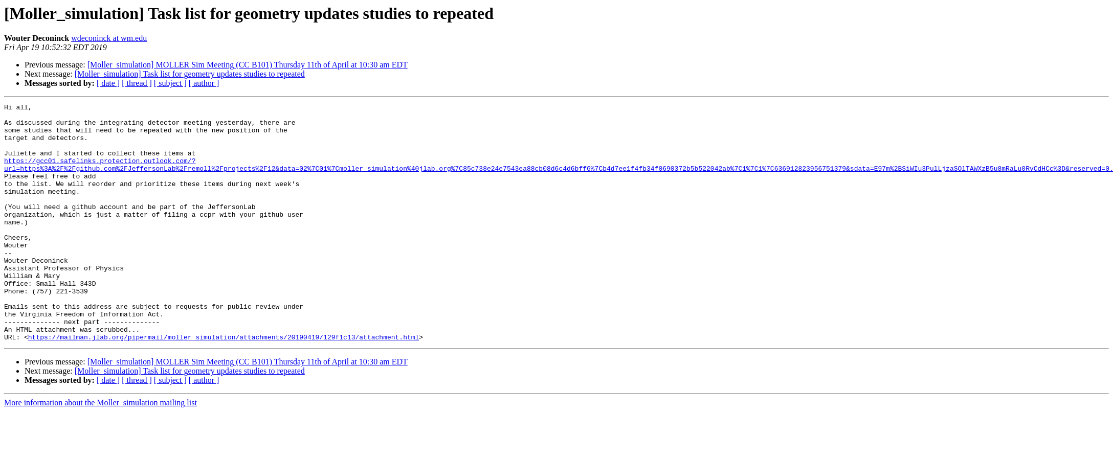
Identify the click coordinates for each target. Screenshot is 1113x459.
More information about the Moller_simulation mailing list (100, 450)
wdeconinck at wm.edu (109, 38)
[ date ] (108, 83)
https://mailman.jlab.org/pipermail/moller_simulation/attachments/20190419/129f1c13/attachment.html (223, 384)
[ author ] (204, 83)
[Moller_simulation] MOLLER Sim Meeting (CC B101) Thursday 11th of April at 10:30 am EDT (247, 64)
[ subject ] (170, 83)
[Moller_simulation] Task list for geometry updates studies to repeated (190, 74)
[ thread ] (137, 83)
